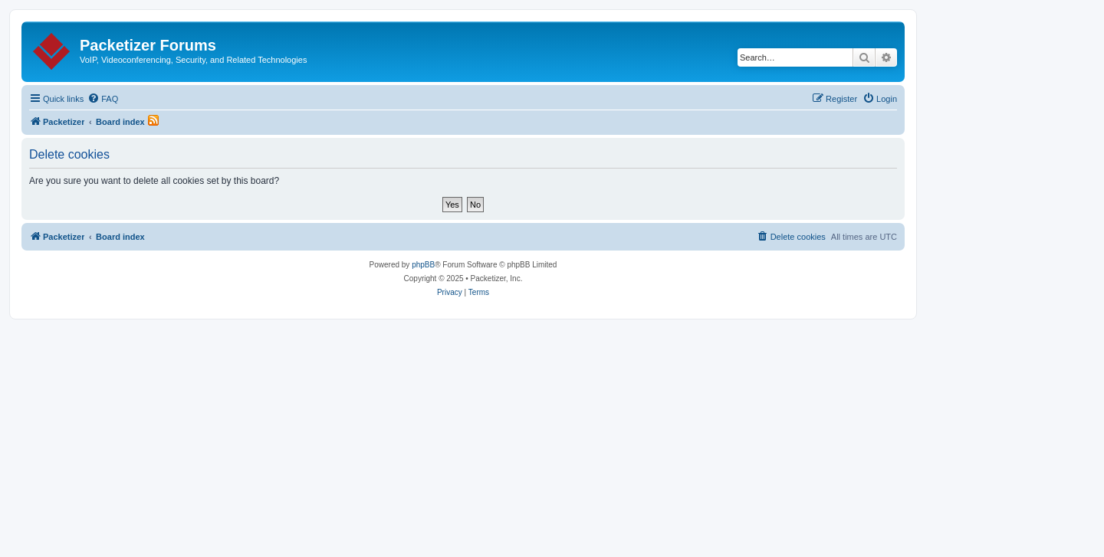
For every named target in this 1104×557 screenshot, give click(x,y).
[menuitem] (102, 99)
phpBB (423, 264)
